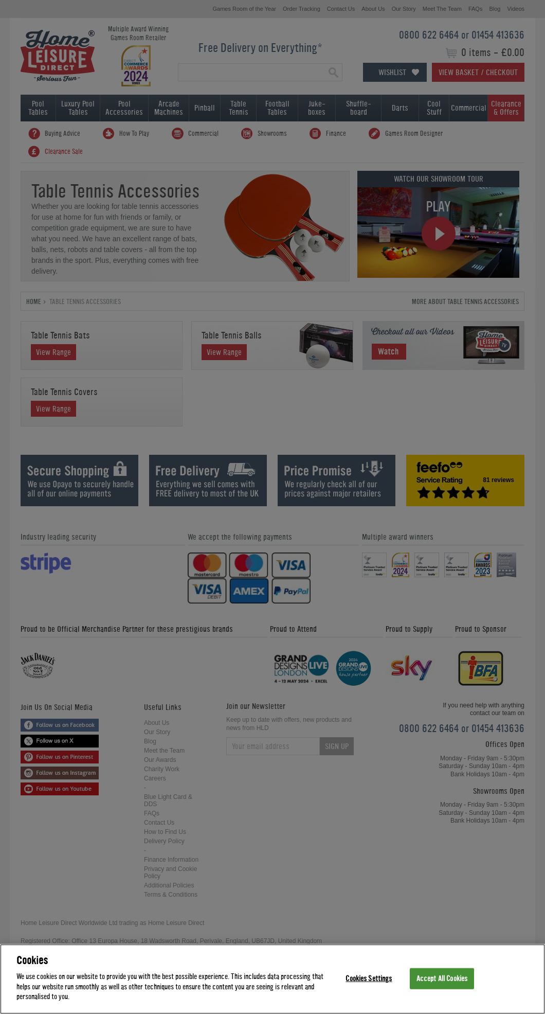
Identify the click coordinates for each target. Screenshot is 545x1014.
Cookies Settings (369, 978)
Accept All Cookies (441, 978)
